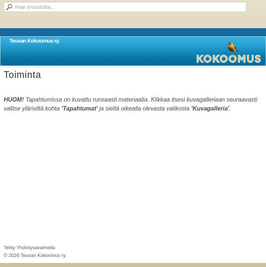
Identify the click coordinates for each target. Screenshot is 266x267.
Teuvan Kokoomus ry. (34, 40)
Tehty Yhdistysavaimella (29, 247)
